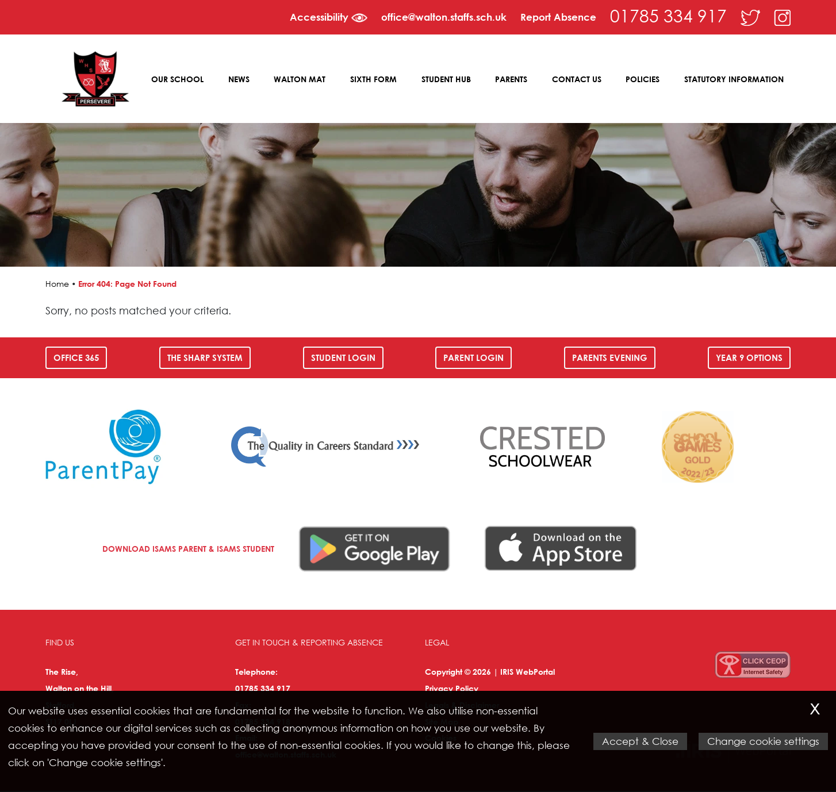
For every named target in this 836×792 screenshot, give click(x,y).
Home (57, 284)
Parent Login (473, 358)
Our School (179, 79)
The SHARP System (205, 358)
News (240, 79)
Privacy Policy (451, 689)
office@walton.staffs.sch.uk (444, 17)
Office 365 (76, 358)
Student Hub (446, 79)
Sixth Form (374, 79)
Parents (512, 79)
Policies (643, 79)
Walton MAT (301, 79)
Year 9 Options (749, 358)
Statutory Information (734, 79)
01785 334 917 (668, 15)
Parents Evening (609, 358)
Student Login (343, 358)
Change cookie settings (763, 741)
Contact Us (576, 79)
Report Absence (558, 17)
